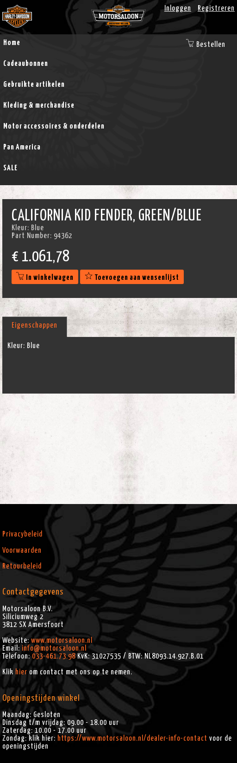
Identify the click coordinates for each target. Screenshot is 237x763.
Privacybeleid (22, 534)
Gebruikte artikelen (34, 84)
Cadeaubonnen (25, 63)
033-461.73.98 (53, 656)
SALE (10, 168)
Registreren (216, 8)
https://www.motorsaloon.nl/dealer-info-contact (132, 738)
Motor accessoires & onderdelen (54, 126)
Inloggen (177, 8)
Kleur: (16, 345)
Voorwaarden (22, 550)
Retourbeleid (22, 566)
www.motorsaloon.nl (62, 640)
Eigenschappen (34, 325)
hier (21, 672)
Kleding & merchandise (39, 105)
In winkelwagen (45, 277)
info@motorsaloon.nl (54, 648)
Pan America (22, 147)
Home (11, 42)
